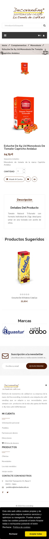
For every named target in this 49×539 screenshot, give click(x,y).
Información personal (10, 423)
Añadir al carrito (14, 179)
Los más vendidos (9, 466)
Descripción (24, 199)
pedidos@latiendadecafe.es (17, 487)
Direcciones (7, 438)
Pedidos (5, 428)
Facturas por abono (10, 433)
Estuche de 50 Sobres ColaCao (24, 298)
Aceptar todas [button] (35, 534)
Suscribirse (37, 366)
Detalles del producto (24, 207)
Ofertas (5, 456)
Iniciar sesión (7, 471)
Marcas (24, 321)
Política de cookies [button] (21, 527)
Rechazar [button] (13, 534)
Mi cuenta (8, 413)
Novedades (6, 461)
